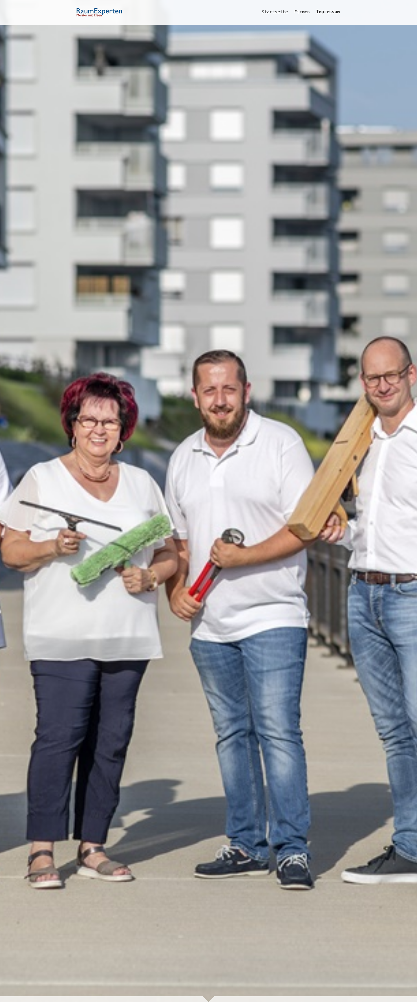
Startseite (275, 11)
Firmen (302, 11)
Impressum (328, 11)
